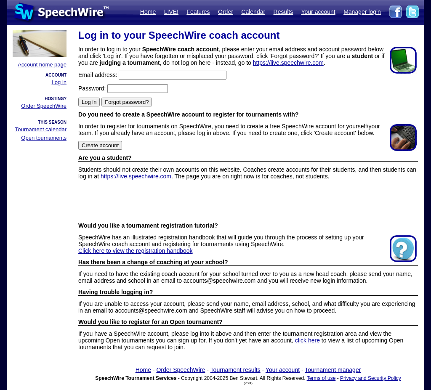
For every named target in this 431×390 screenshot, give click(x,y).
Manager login (362, 11)
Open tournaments (44, 138)
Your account (318, 11)
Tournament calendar (41, 129)
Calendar (253, 11)
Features (198, 11)
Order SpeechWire (44, 106)
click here (307, 340)
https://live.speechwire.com (288, 62)
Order (225, 11)
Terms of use (321, 378)
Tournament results (235, 369)
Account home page (42, 64)
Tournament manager (333, 369)
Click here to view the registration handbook (135, 250)
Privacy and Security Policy (370, 378)
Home (148, 11)
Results (283, 11)
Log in (59, 82)
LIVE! (171, 11)
